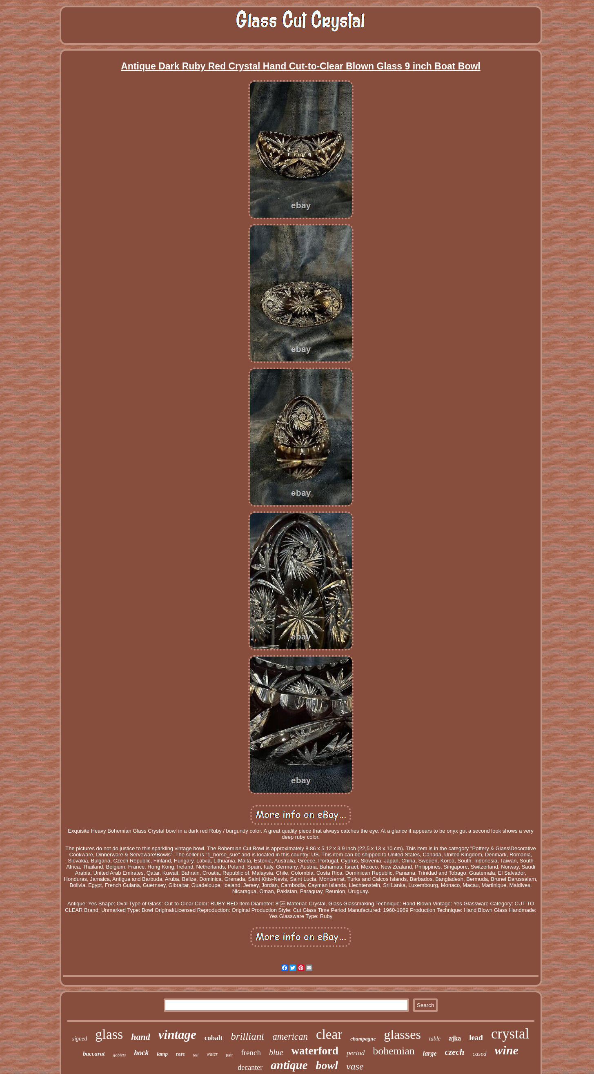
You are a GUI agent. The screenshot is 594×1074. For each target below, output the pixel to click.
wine (506, 1050)
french (251, 1052)
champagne (363, 1039)
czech (455, 1052)
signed (79, 1039)
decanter (250, 1067)
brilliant (247, 1036)
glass (109, 1034)
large (430, 1053)
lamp (162, 1054)
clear (329, 1034)
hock (141, 1053)
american (290, 1037)
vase (355, 1066)
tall (195, 1055)
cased (479, 1053)
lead (476, 1037)
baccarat (94, 1053)
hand (140, 1037)
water (212, 1054)
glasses (402, 1034)
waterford (314, 1051)
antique (289, 1065)
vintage (177, 1034)
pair (229, 1054)
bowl (327, 1065)
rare (180, 1054)
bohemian (394, 1051)
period (356, 1053)
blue (276, 1052)
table (434, 1039)
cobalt (213, 1038)
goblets (119, 1054)
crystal (510, 1034)
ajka (455, 1038)
